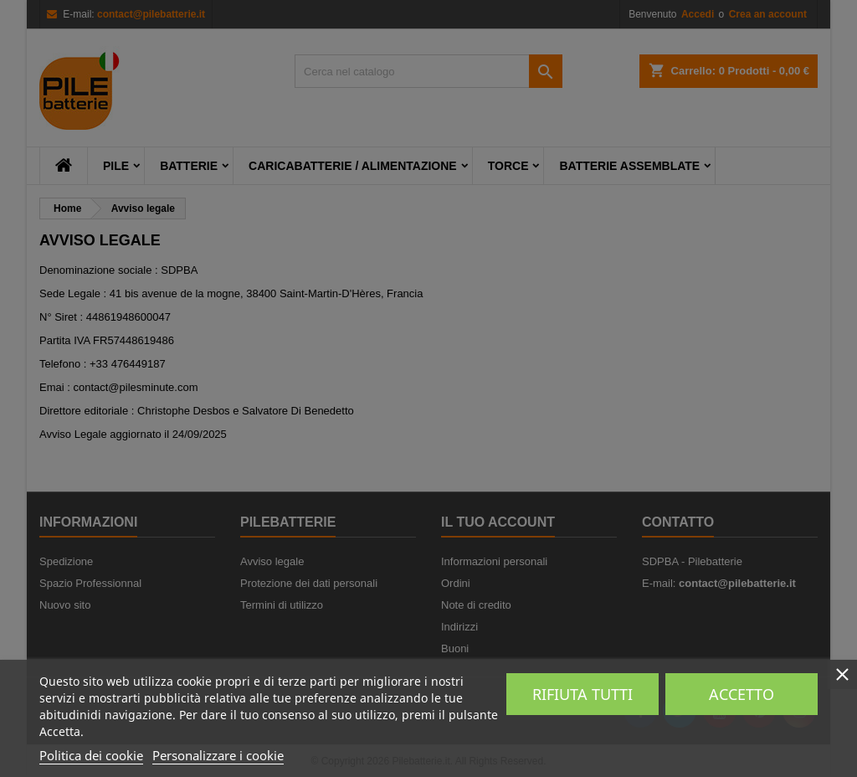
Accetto (741, 694)
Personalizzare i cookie (218, 755)
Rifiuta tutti (582, 694)
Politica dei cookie (91, 755)
